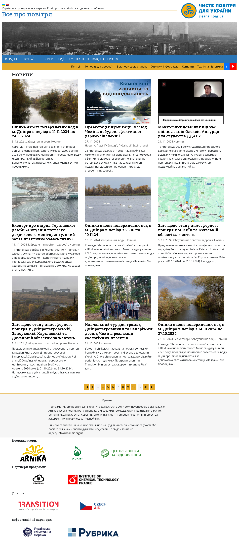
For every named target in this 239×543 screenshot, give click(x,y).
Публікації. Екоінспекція (134, 145)
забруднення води (38, 141)
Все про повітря (27, 14)
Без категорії (182, 339)
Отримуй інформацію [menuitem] (164, 66)
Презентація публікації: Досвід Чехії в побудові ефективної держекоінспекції (116, 131)
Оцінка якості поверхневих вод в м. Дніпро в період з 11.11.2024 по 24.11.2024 (45, 131)
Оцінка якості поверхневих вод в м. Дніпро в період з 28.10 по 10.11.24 (118, 230)
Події (99, 145)
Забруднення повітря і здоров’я (48, 244)
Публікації (110, 145)
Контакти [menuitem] (188, 66)
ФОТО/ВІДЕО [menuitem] (95, 59)
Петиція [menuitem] (76, 66)
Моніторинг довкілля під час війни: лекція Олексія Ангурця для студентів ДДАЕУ (188, 131)
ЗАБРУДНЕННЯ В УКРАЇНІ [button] (20, 59)
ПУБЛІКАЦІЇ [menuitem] (76, 59)
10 (133, 387)
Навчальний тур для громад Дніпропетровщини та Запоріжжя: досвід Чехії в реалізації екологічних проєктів (119, 331)
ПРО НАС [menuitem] (113, 59)
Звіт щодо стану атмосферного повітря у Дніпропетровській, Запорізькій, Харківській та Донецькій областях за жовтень (43, 331)
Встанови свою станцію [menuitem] (132, 66)
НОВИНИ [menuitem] (47, 59)
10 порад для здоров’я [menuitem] (99, 66)
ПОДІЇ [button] (60, 59)
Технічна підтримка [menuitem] (210, 66)
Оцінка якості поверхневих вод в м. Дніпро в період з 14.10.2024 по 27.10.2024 (191, 329)
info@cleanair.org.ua (70, 433)
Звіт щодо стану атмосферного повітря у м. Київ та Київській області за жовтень (188, 230)
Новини (56, 141)
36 (145, 387)
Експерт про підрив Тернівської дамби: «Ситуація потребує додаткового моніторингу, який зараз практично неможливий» (43, 232)
